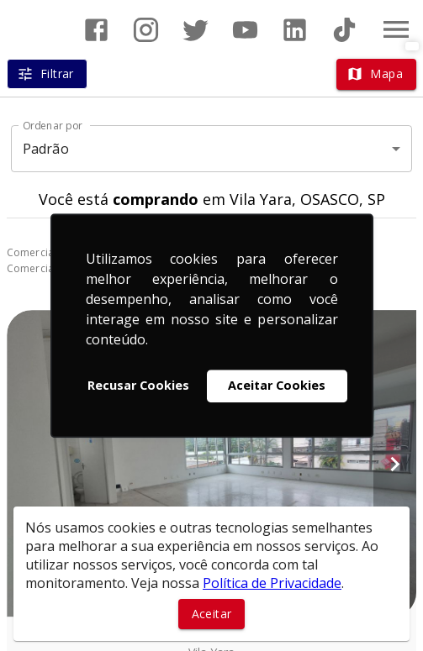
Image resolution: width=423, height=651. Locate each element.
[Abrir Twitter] (195, 30)
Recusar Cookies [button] (138, 386)
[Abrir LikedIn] (294, 30)
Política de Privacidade (272, 583)
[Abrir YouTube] (245, 30)
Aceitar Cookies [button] (276, 386)
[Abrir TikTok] (344, 30)
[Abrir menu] (396, 29)
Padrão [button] (46, 148)
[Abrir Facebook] (96, 30)
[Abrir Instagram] (146, 30)
